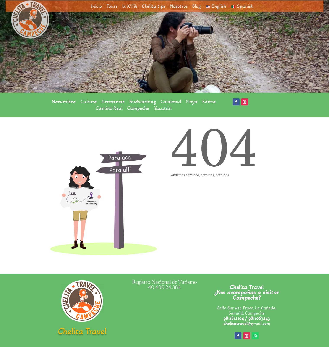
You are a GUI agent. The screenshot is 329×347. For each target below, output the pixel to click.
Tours (119, 6)
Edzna (209, 102)
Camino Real (109, 109)
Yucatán (163, 109)
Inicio (105, 6)
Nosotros (177, 6)
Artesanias (113, 102)
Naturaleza (64, 102)
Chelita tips (155, 6)
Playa (192, 102)
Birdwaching (142, 102)
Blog (192, 6)
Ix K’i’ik (134, 6)
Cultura (89, 102)
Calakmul (171, 102)
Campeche (138, 109)
